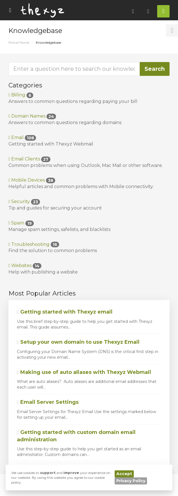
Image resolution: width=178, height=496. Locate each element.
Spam (21, 223)
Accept (124, 473)
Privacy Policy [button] (130, 480)
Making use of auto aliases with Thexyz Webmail (84, 372)
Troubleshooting (33, 244)
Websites (24, 265)
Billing (20, 95)
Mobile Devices (31, 180)
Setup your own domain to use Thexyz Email (78, 342)
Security (24, 201)
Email (22, 137)
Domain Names (32, 116)
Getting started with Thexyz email (64, 312)
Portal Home (18, 42)
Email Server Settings (48, 402)
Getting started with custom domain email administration (76, 436)
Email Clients (29, 159)
